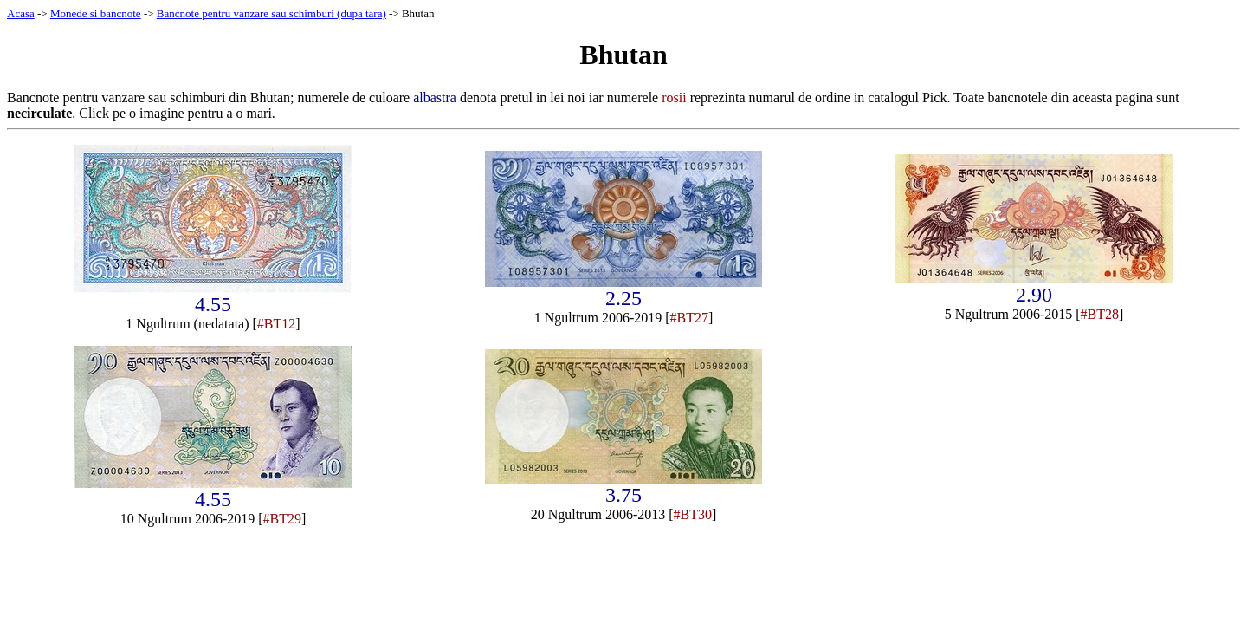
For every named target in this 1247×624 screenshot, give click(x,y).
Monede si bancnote (95, 13)
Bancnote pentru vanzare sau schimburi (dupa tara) (271, 13)
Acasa (21, 13)
